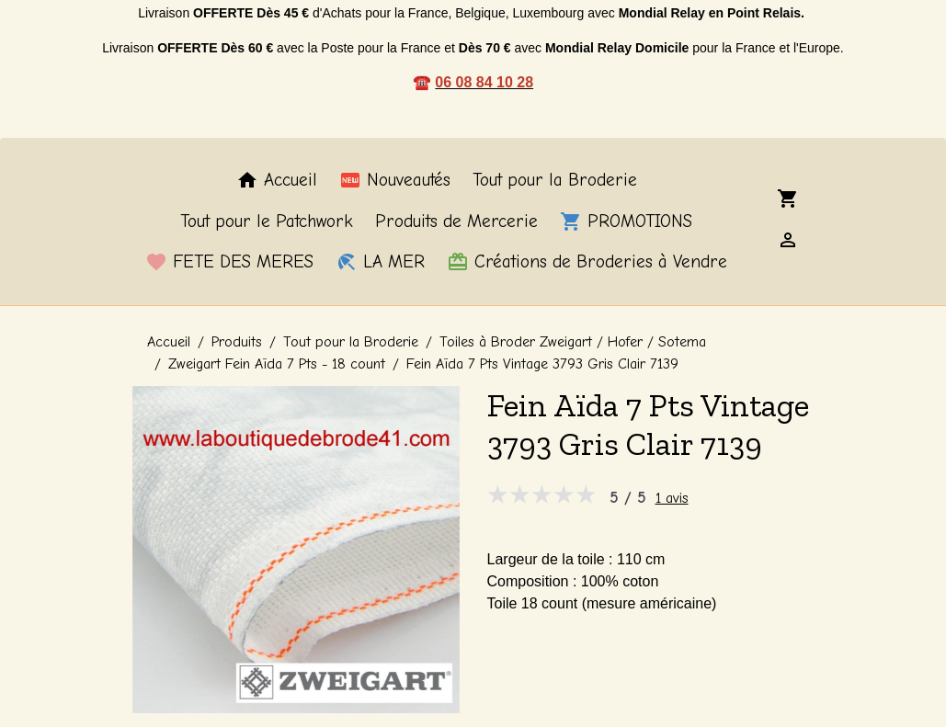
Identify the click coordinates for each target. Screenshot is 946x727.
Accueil (276, 180)
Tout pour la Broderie (555, 180)
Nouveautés (394, 180)
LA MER (380, 262)
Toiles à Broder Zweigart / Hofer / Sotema (572, 342)
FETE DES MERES (229, 262)
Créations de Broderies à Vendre (587, 262)
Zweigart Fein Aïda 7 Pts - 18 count (276, 364)
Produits (236, 342)
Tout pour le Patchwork (266, 221)
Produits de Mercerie (456, 221)
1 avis (672, 498)
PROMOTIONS (626, 221)
